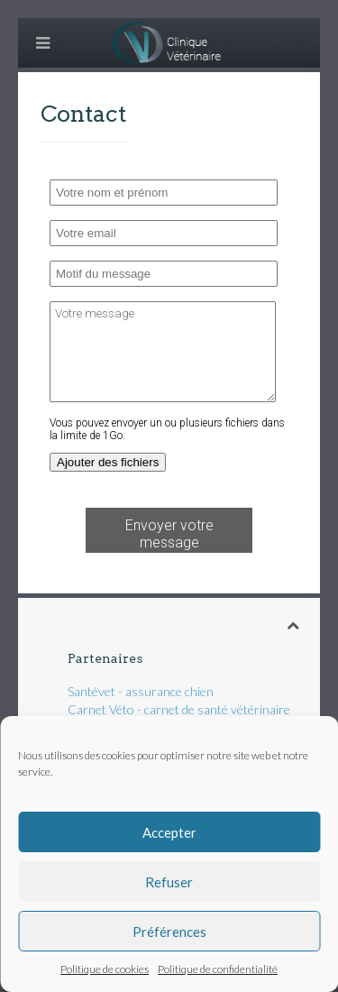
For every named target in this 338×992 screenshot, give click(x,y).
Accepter (169, 832)
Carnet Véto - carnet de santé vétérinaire (179, 709)
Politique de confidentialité (218, 969)
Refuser (169, 882)
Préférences (169, 931)
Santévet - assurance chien (141, 691)
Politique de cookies (104, 969)
